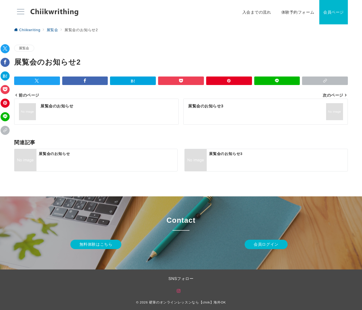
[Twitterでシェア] (5, 48)
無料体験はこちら (96, 244)
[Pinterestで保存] (5, 103)
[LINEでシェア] (5, 116)
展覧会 (24, 48)
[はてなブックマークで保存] (5, 75)
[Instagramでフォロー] (179, 291)
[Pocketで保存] (5, 89)
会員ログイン (266, 244)
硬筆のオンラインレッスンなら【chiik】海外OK (187, 302)
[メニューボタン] (20, 12)
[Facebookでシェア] (5, 62)
